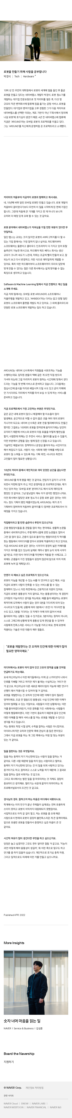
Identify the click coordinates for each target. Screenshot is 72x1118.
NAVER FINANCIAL (36, 1107)
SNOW (24, 1103)
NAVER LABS (38, 1103)
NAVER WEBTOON (13, 1107)
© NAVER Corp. (12, 1087)
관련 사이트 (9, 1095)
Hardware (28, 76)
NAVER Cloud (11, 1103)
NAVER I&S (55, 1107)
